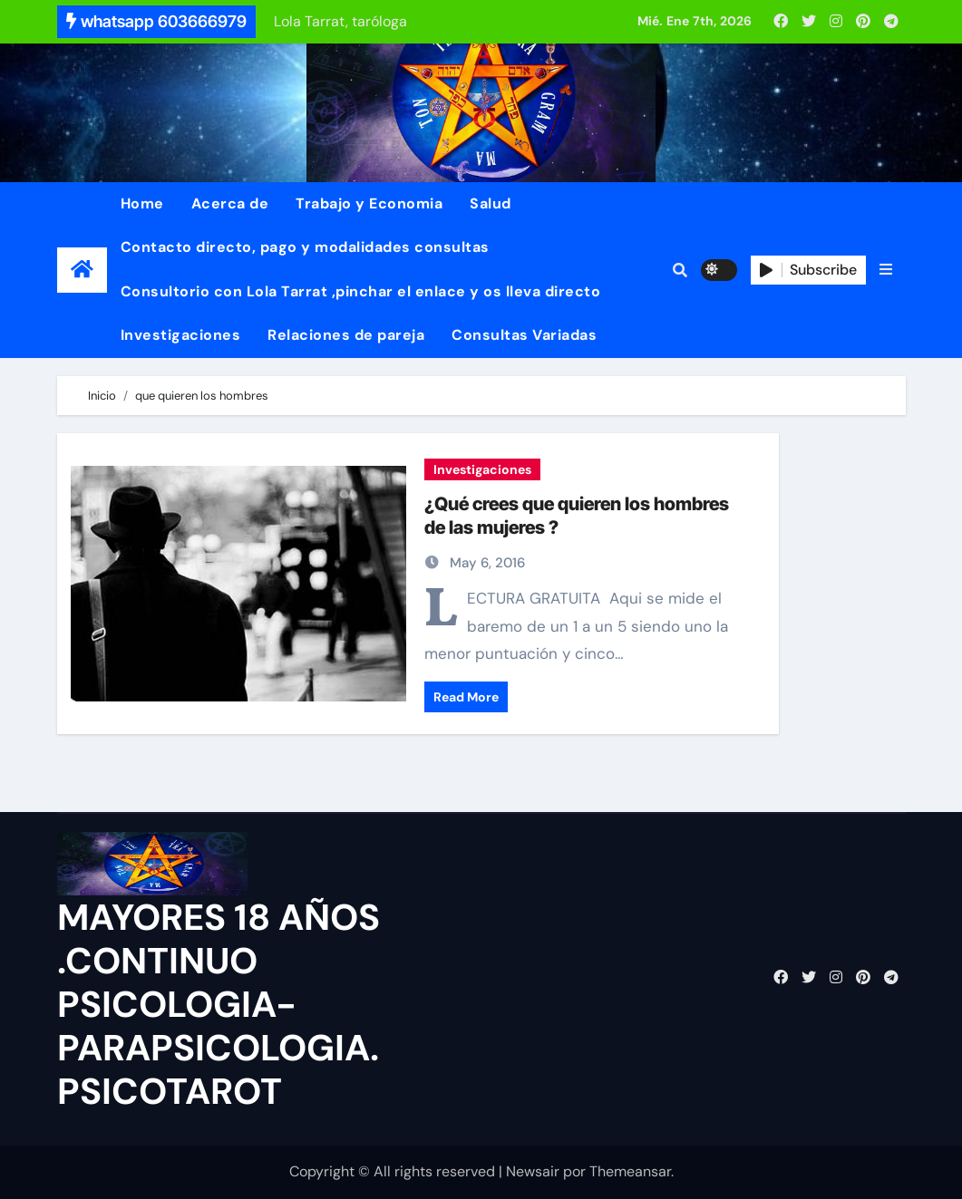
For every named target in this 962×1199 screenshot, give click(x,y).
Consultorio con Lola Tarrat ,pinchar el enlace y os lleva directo (361, 291)
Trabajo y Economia (369, 203)
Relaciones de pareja (345, 334)
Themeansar (630, 1171)
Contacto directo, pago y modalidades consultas (305, 246)
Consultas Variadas (524, 334)
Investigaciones (181, 334)
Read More (466, 697)
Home (142, 203)
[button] (885, 270)
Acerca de (230, 203)
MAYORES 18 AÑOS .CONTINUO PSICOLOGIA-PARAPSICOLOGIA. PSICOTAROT (218, 1004)
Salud (490, 203)
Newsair (532, 1171)
